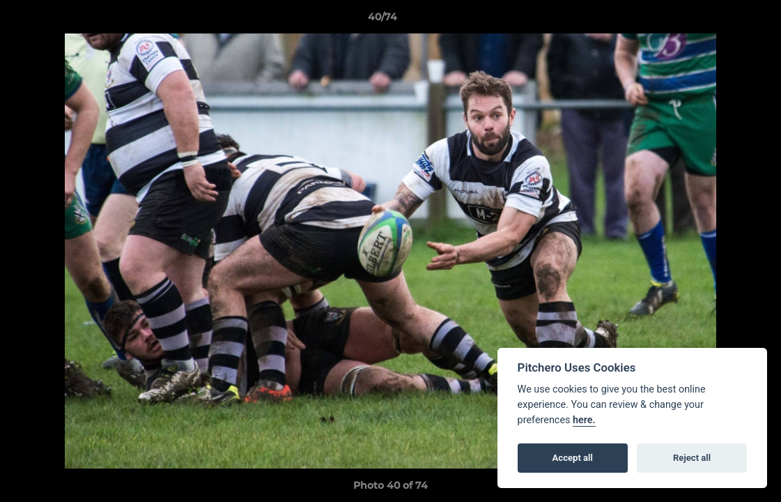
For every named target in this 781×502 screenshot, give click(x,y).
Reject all (692, 457)
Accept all (572, 457)
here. (584, 420)
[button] (722, 20)
